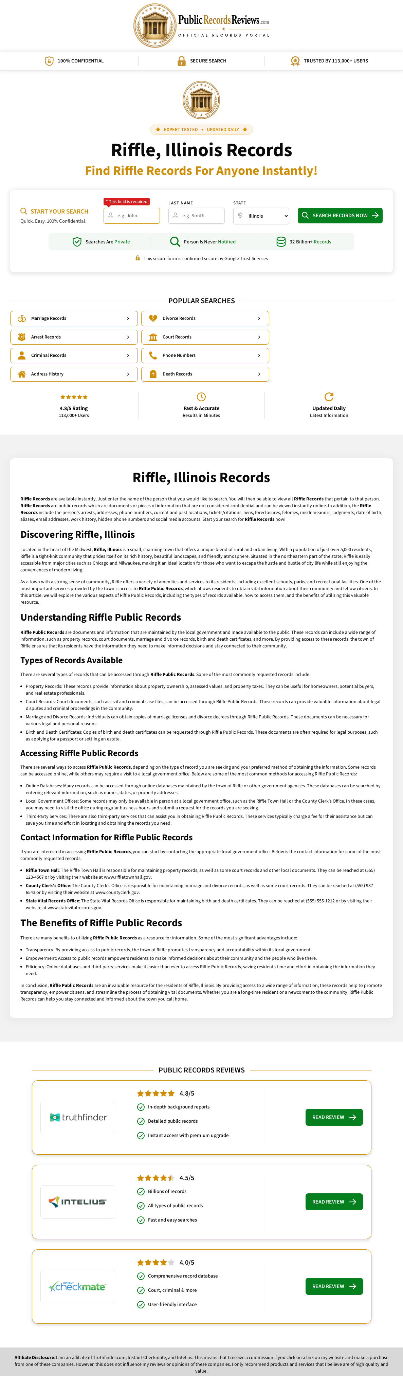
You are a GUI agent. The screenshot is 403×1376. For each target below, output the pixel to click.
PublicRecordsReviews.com (198, 1365)
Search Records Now (340, 215)
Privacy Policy (169, 1355)
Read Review (334, 1081)
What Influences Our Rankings (217, 1355)
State (239, 203)
